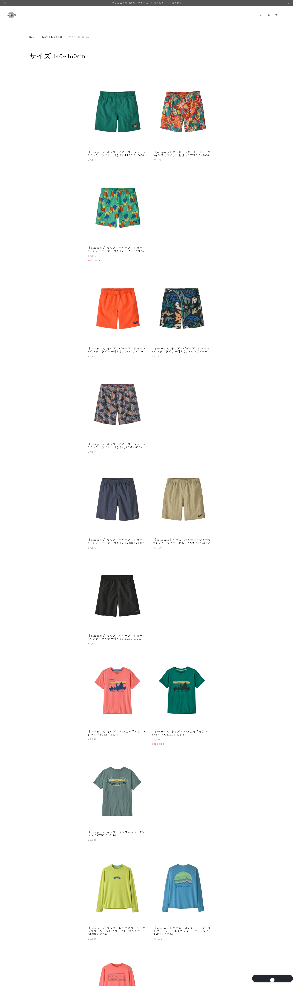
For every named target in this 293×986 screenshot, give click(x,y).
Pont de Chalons (40, 391)
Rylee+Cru (37, 410)
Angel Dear (38, 284)
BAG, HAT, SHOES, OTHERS (47, 99)
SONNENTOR (39, 425)
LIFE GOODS (37, 220)
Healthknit (37, 323)
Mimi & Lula (39, 366)
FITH (35, 313)
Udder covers (39, 449)
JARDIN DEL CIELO (43, 337)
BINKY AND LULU (42, 289)
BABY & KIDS (37, 119)
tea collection (39, 439)
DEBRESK (37, 298)
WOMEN (34, 79)
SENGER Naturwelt (42, 415)
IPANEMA (37, 332)
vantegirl (37, 464)
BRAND (33, 268)
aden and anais (40, 279)
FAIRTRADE (36, 242)
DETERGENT (39, 226)
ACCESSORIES (40, 140)
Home (32, 37)
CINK (35, 293)
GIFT (35, 130)
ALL (34, 85)
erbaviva (36, 308)
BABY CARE (38, 135)
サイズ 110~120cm (41, 190)
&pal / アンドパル (41, 274)
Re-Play (36, 405)
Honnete (36, 327)
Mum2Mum (38, 376)
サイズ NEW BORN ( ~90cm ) (47, 176)
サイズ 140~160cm (41, 200)
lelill (34, 352)
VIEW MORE (176, 839)
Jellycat (36, 342)
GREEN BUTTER (41, 318)
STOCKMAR (38, 434)
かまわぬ (36, 478)
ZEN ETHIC (38, 473)
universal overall (41, 454)
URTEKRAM (38, 459)
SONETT (37, 420)
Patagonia (37, 386)
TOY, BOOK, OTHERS (44, 154)
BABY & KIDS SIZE (52, 37)
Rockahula (37, 400)
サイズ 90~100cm (41, 181)
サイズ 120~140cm (41, 195)
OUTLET (37, 109)
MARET (36, 361)
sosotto (36, 430)
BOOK (35, 104)
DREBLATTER (39, 303)
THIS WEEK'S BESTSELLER (47, 205)
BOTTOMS (38, 94)
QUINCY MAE (39, 395)
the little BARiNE (41, 444)
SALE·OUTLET (38, 259)
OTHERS (36, 231)
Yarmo (35, 468)
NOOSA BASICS (40, 381)
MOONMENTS (39, 371)
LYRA (35, 357)
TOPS (35, 89)
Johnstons (37, 347)
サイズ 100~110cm (41, 186)
